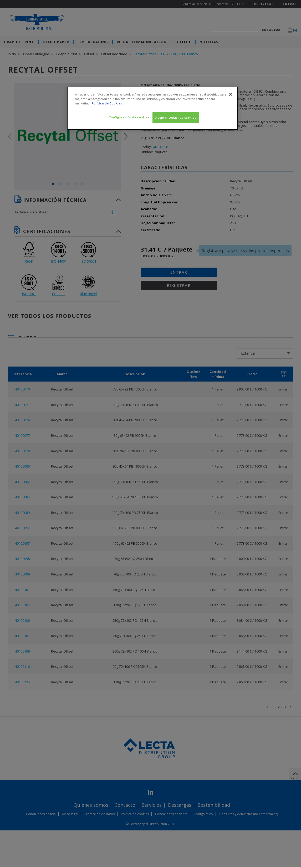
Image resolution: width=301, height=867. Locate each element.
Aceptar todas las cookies (175, 117)
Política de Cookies (106, 103)
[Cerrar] (230, 94)
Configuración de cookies (129, 117)
